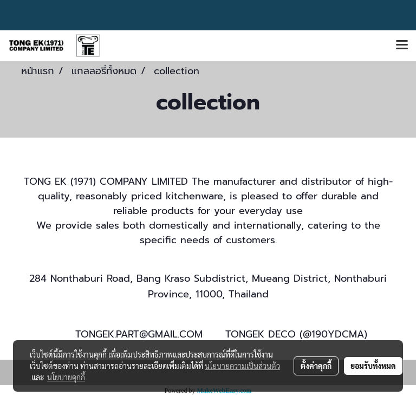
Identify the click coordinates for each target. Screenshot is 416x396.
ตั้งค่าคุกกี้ (316, 366)
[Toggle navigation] (402, 45)
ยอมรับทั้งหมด (373, 366)
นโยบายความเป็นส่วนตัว (242, 366)
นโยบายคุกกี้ (66, 377)
